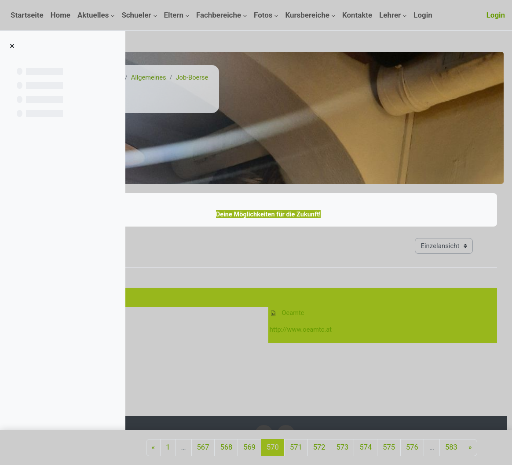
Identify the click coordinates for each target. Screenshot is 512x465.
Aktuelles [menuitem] (93, 15)
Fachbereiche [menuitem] (218, 15)
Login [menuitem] (422, 15)
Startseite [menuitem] (27, 15)
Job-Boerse (298, 78)
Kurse (197, 78)
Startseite (164, 78)
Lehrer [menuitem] (390, 15)
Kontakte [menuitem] (357, 15)
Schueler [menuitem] (136, 15)
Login (495, 15)
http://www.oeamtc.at (345, 331)
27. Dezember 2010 (173, 294)
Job (220, 78)
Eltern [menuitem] (174, 15)
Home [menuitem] (60, 15)
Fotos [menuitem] (263, 15)
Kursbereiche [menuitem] (307, 15)
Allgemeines (254, 78)
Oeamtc (336, 314)
